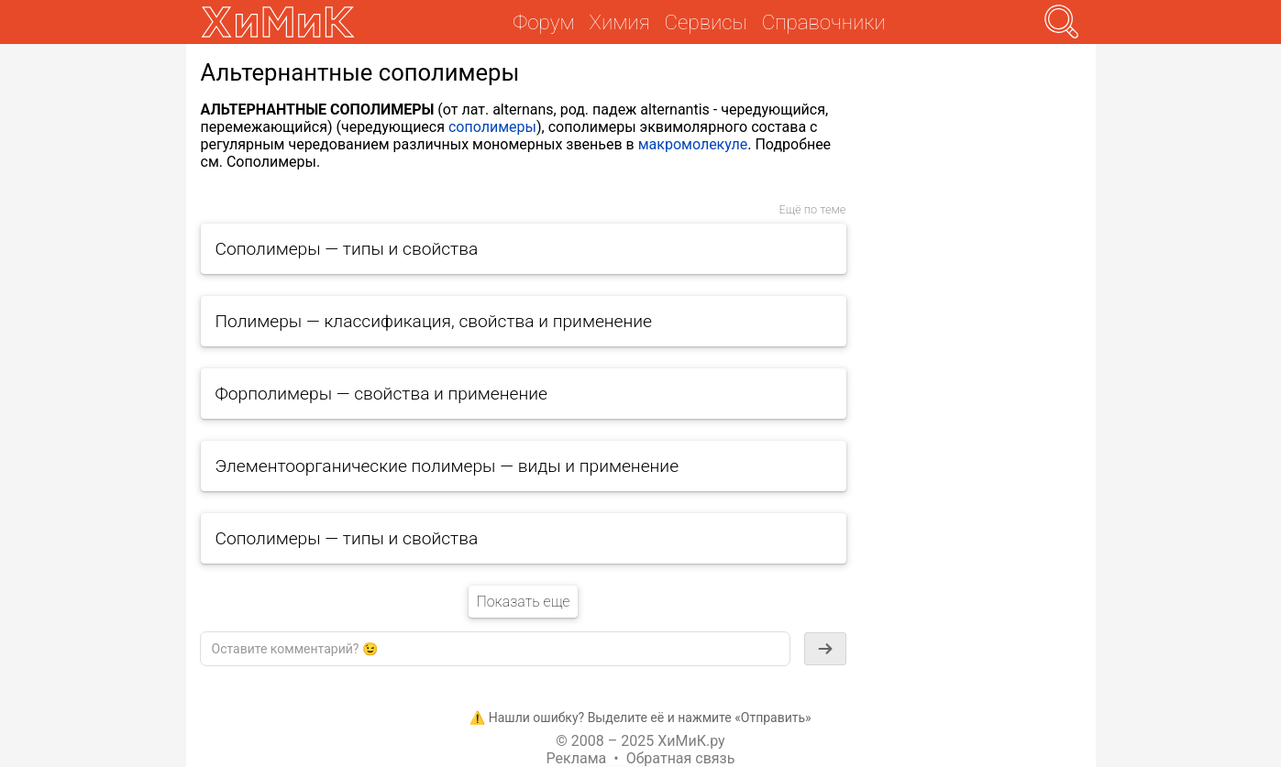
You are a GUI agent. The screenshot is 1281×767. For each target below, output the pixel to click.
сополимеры (492, 127)
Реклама (577, 758)
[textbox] (495, 648)
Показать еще (522, 601)
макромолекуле (693, 144)
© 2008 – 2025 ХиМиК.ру (640, 741)
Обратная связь (680, 758)
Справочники (824, 22)
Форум (543, 22)
